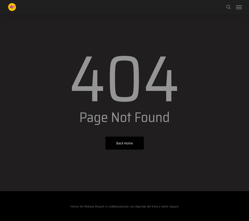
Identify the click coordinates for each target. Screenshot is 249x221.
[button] (239, 7)
